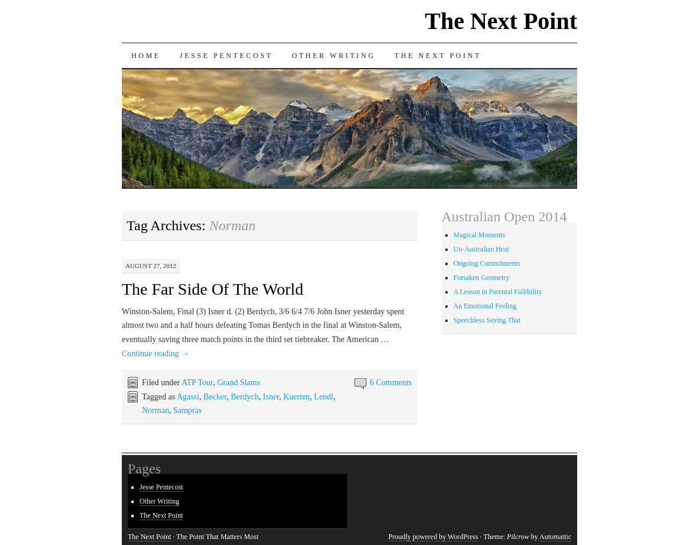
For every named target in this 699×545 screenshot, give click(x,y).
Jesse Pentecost (226, 55)
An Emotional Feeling (485, 306)
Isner (271, 396)
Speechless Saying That (487, 320)
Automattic (555, 537)
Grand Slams (238, 382)
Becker (214, 396)
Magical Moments (480, 235)
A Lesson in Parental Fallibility (498, 292)
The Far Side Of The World (212, 289)
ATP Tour (197, 382)
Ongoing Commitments (487, 263)
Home (146, 55)
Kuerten (296, 396)
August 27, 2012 (150, 265)
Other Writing (334, 55)
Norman (155, 410)
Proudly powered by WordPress (433, 537)
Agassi (188, 396)
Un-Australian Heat (481, 249)
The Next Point (501, 21)
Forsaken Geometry (482, 277)
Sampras (187, 410)
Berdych (244, 396)
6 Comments (391, 382)
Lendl (324, 396)
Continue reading (155, 353)
